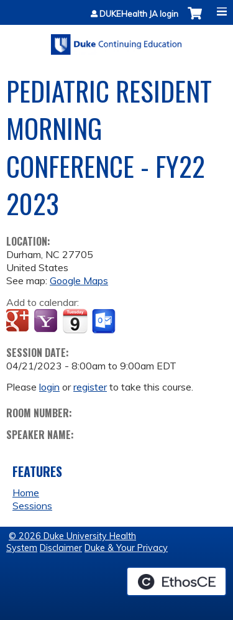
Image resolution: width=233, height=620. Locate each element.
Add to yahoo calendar (47, 321)
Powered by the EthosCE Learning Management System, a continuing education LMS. (176, 581)
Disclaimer (61, 547)
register (90, 387)
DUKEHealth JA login (138, 14)
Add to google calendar (19, 321)
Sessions (32, 505)
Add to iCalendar (75, 320)
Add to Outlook (104, 321)
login (49, 387)
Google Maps (79, 280)
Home (25, 492)
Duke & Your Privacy (126, 547)
